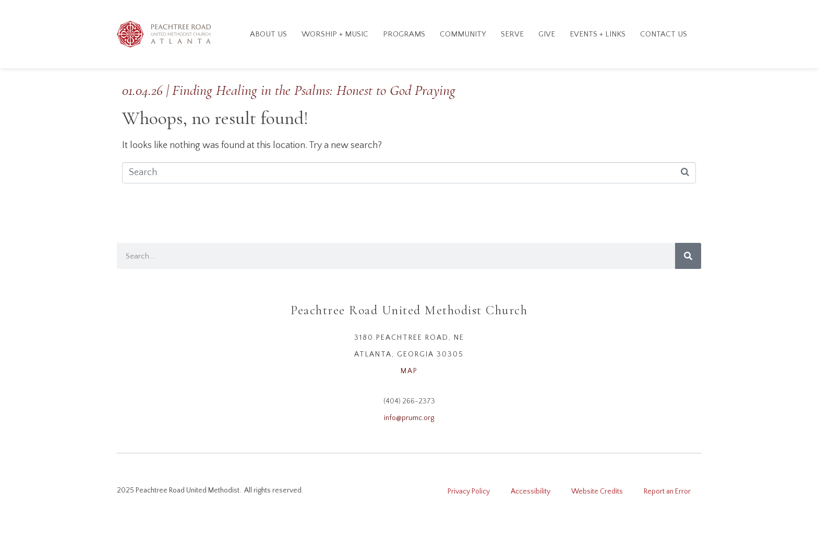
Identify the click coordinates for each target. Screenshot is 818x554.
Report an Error (667, 491)
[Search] (688, 256)
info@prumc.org (409, 418)
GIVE (546, 34)
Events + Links (597, 34)
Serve (512, 34)
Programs (404, 34)
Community (463, 34)
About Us (268, 34)
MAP (409, 371)
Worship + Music (335, 34)
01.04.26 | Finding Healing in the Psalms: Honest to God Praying (288, 90)
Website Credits (597, 491)
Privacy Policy (469, 491)
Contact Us (663, 34)
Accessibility (530, 491)
